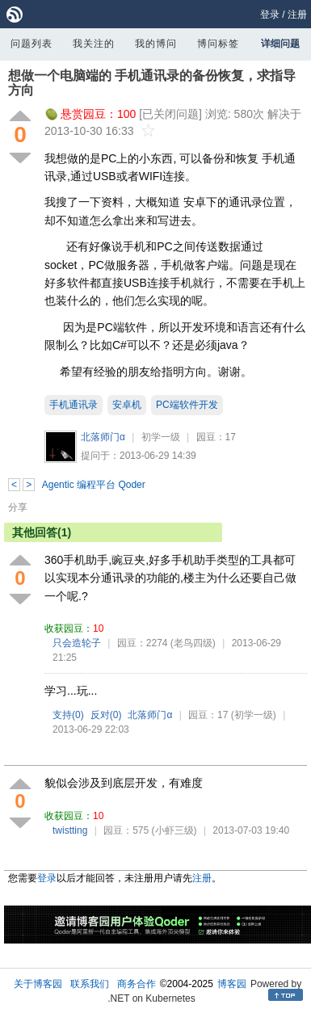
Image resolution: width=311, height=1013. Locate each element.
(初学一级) (253, 715)
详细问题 (280, 43)
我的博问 (156, 43)
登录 (269, 14)
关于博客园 (38, 984)
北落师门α (103, 437)
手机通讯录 (73, 404)
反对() (106, 715)
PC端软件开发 (187, 404)
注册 (297, 14)
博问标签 (218, 43)
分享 (17, 507)
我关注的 (94, 43)
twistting (70, 830)
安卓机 (126, 404)
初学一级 (160, 437)
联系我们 (89, 984)
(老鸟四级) (193, 643)
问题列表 (32, 43)
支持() (68, 715)
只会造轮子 (77, 643)
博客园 (231, 984)
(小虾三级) (174, 830)
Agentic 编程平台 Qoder (93, 484)
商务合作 (136, 984)
